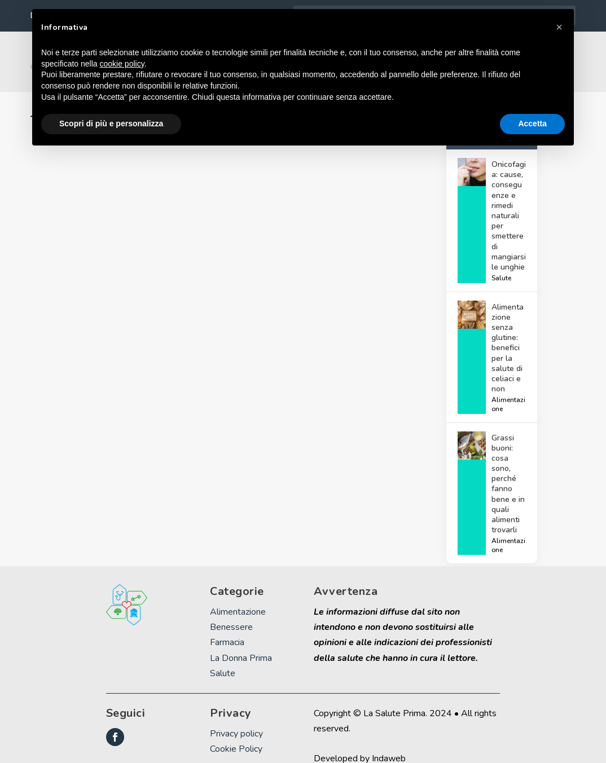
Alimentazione (508, 389)
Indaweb (389, 743)
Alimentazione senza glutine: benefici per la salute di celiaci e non (507, 333)
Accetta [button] (532, 123)
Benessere (231, 612)
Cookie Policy (236, 733)
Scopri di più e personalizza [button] (111, 123)
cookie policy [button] (122, 63)
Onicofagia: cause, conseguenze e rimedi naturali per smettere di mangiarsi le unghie (508, 200)
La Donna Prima (241, 642)
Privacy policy (236, 718)
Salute (501, 262)
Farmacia (227, 627)
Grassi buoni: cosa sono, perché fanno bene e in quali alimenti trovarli (508, 469)
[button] (559, 27)
